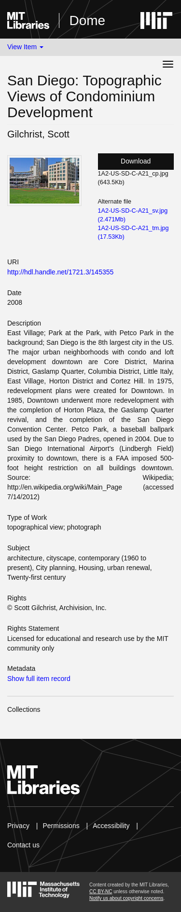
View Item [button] (25, 47)
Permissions (60, 826)
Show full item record (38, 678)
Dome (87, 20)
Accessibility (111, 826)
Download (136, 161)
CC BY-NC (100, 891)
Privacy (18, 826)
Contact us (23, 845)
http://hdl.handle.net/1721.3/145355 (60, 272)
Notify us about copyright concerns (126, 898)
